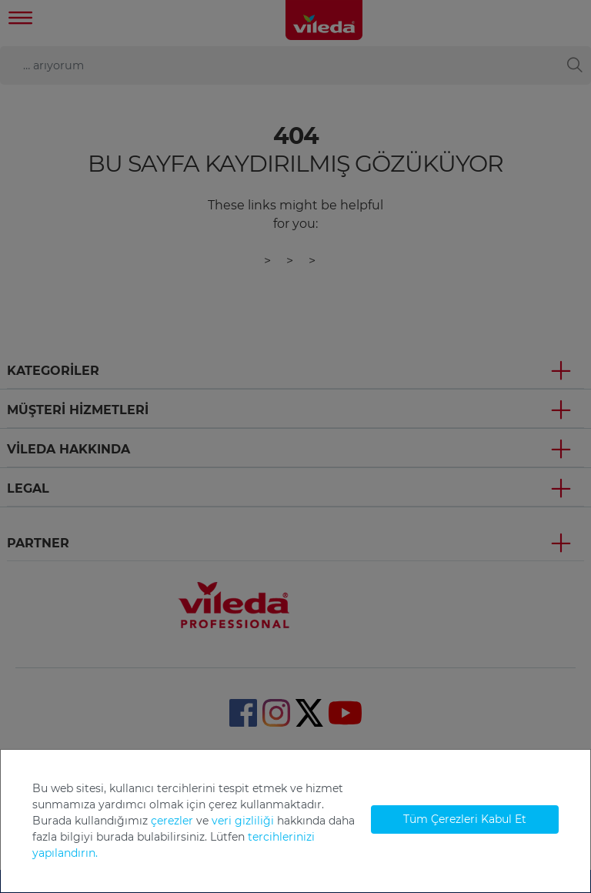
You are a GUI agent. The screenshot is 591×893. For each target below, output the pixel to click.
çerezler (172, 821)
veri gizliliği (243, 821)
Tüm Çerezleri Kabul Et (464, 819)
